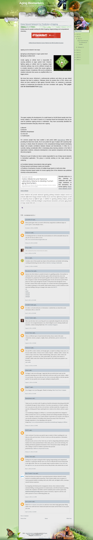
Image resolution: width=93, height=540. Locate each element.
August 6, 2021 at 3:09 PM (30, 328)
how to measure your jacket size (36, 504)
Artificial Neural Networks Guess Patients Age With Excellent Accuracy (46, 43)
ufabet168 (37, 309)
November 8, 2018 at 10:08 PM (31, 227)
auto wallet (28, 362)
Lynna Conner (29, 318)
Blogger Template (31, 534)
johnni (27, 370)
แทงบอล (27, 293)
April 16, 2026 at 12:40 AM (30, 511)
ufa (26, 289)
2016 (77, 36)
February (80, 47)
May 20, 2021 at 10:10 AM (30, 300)
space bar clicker (46, 377)
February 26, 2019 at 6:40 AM (31, 242)
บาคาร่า (55, 287)
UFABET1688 (29, 305)
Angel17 (27, 387)
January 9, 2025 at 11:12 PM (31, 496)
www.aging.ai (61, 140)
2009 (77, 57)
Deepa (27, 247)
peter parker (28, 501)
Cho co (27, 258)
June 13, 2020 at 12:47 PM (30, 253)
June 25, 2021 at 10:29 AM (30, 313)
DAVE (27, 430)
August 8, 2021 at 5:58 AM (30, 343)
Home (46, 518)
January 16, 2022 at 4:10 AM (31, 365)
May (79, 38)
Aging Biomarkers (31, 3)
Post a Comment (24, 515)
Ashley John (28, 456)
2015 (77, 50)
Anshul (41, 534)
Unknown (28, 232)
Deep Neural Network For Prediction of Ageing (39, 24)
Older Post (68, 518)
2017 (77, 34)
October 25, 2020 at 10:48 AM (31, 266)
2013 (77, 55)
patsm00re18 (28, 219)
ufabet (26, 291)
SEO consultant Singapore (51, 324)
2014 (77, 52)
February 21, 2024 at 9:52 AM (31, 451)
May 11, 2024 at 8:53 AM (30, 468)
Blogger (45, 533)
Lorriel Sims (28, 333)
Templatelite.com (37, 535)
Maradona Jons (29, 271)
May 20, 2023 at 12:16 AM (30, 393)
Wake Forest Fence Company (59, 390)
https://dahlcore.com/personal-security (40, 448)
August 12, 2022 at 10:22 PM (31, 382)
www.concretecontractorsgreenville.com (37, 239)
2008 (77, 59)
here (40, 86)
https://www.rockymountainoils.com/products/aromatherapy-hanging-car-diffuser (48, 422)
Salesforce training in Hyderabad (54, 263)
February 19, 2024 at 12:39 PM (31, 425)
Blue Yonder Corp (30, 473)
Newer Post (23, 518)
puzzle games (28, 224)
